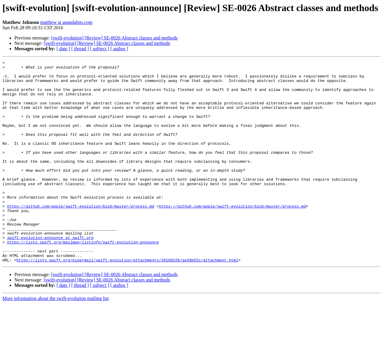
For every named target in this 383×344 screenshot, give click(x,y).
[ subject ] (99, 48)
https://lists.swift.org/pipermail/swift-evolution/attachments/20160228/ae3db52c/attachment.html (127, 300)
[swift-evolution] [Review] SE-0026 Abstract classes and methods (114, 37)
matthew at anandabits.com (66, 22)
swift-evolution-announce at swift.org (50, 273)
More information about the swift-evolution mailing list (55, 338)
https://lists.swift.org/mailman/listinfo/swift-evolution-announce (83, 278)
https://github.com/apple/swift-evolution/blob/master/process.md (80, 235)
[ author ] (119, 48)
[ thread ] (80, 48)
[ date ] (63, 48)
